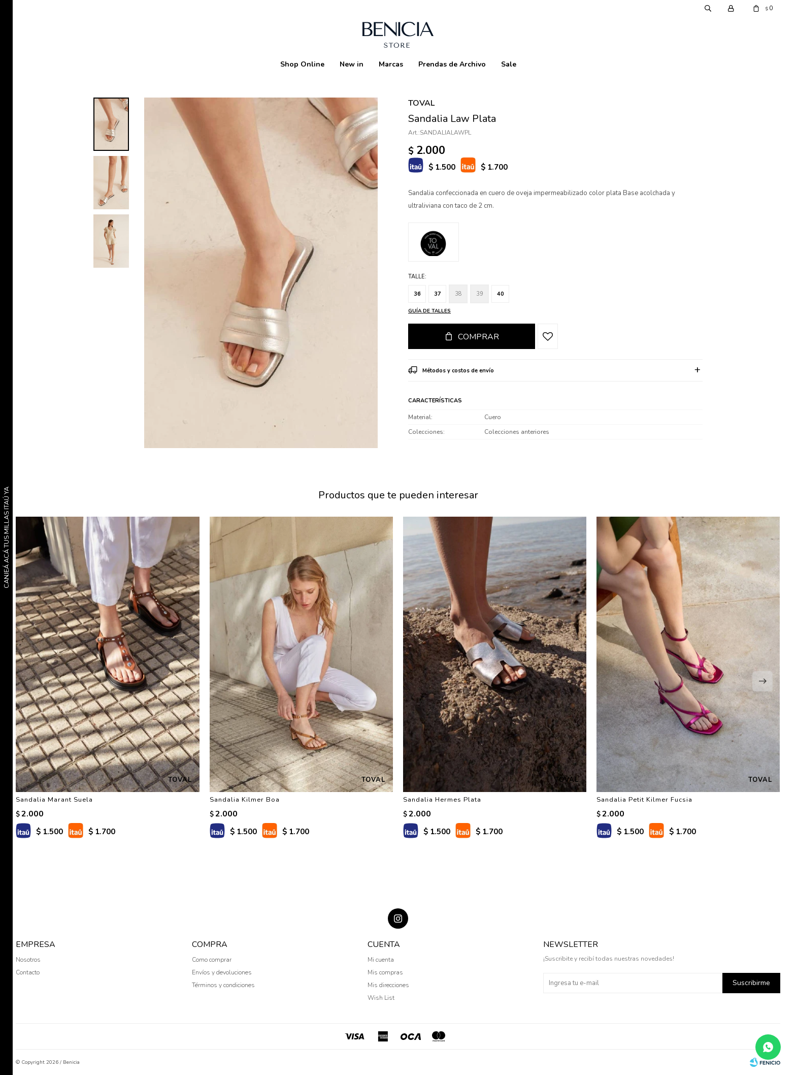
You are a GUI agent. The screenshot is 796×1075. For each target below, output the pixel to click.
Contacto (28, 972)
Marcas (391, 64)
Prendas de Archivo (452, 64)
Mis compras (385, 972)
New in (351, 64)
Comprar (478, 336)
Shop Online (302, 64)
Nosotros (28, 960)
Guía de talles (429, 310)
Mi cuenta (381, 960)
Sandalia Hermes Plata (442, 799)
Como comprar (211, 960)
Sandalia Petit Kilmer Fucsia (644, 799)
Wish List (381, 998)
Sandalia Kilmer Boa (245, 799)
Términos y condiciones (223, 985)
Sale (508, 64)
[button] (762, 681)
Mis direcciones (388, 985)
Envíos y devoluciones (222, 972)
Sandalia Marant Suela (54, 799)
